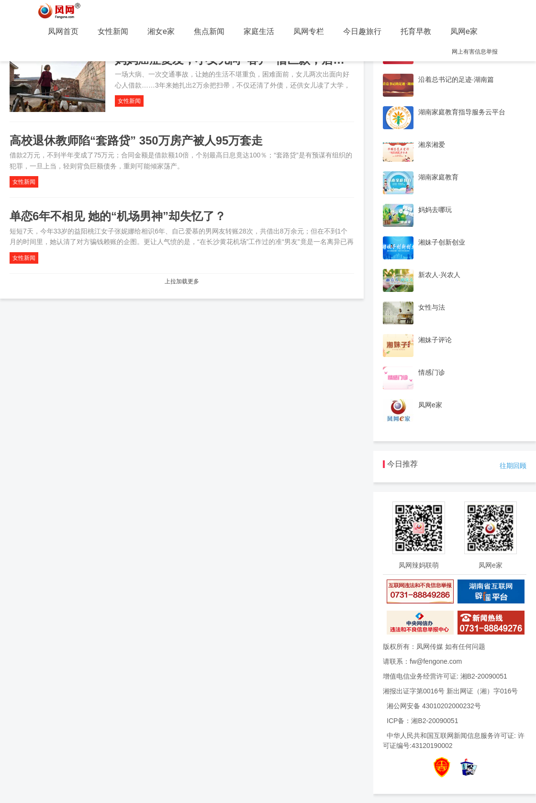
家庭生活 (259, 31)
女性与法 (431, 307)
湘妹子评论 (435, 340)
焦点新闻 (209, 31)
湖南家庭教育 (438, 177)
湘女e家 (161, 31)
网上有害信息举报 (475, 51)
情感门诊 (431, 372)
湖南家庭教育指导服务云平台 (461, 112)
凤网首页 (63, 31)
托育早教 (416, 31)
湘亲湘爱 (431, 144)
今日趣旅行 (362, 31)
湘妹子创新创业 (441, 242)
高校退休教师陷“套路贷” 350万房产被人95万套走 (136, 140)
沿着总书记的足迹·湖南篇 (456, 79)
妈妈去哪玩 (435, 209)
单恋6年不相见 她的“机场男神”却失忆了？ (118, 216)
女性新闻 (113, 31)
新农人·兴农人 (439, 275)
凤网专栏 (308, 31)
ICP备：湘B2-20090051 (422, 721)
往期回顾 (513, 465)
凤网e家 (464, 31)
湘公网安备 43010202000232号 (434, 706)
